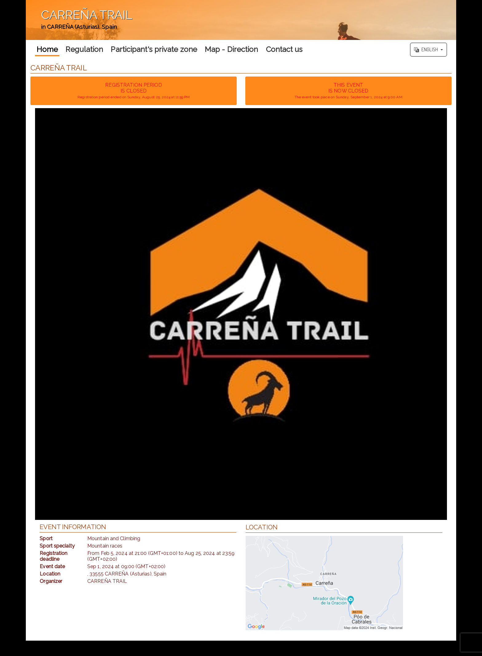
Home (47, 49)
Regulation (84, 49)
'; (241, 20)
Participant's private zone (154, 49)
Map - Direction (231, 49)
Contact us (284, 49)
